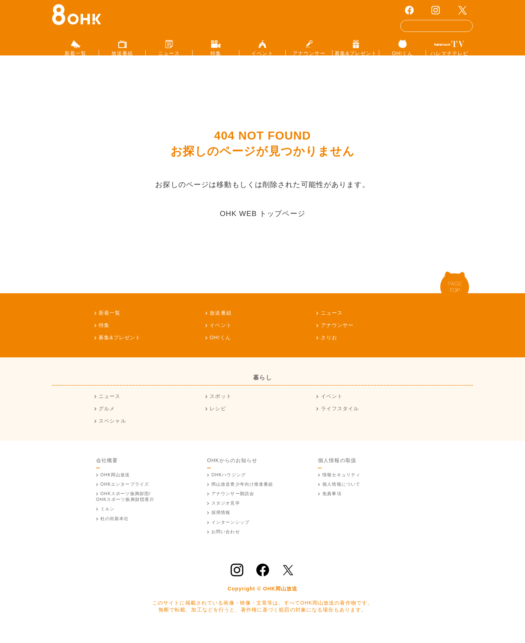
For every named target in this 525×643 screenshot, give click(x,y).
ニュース (332, 324)
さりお (329, 349)
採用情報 (220, 524)
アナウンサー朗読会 (232, 505)
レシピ (218, 420)
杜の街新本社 (114, 530)
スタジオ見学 (225, 515)
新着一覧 (109, 324)
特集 (104, 337)
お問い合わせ (225, 543)
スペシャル (112, 432)
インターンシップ (230, 533)
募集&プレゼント (120, 349)
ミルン (107, 520)
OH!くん (220, 349)
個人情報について (341, 495)
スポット (220, 408)
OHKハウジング (228, 486)
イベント (220, 337)
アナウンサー (337, 337)
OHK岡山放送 (115, 486)
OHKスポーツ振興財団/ (125, 508)
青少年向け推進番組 (242, 495)
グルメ (107, 420)
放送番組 (220, 324)
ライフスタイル (340, 420)
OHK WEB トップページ (262, 225)
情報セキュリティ (341, 486)
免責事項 (331, 505)
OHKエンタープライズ (124, 495)
